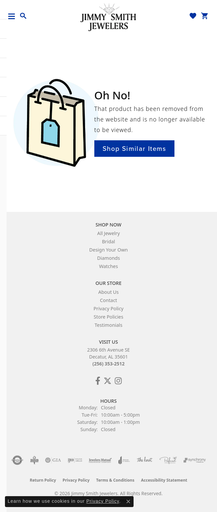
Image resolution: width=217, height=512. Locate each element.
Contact (108, 300)
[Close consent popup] (128, 501)
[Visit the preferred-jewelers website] (168, 460)
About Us (108, 292)
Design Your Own (108, 250)
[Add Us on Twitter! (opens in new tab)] (107, 381)
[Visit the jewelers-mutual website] (100, 460)
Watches (108, 266)
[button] (23, 16)
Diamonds (108, 258)
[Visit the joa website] (124, 460)
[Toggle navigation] (14, 16)
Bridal (108, 241)
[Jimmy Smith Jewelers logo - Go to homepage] (108, 17)
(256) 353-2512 (108, 363)
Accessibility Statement (164, 480)
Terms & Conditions (115, 480)
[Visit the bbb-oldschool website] (34, 460)
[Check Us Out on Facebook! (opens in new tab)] (97, 381)
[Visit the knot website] (145, 460)
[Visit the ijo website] (75, 460)
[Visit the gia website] (53, 460)
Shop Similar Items (134, 149)
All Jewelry (108, 233)
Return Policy (43, 480)
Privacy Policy (109, 308)
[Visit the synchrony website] (194, 460)
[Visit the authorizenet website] (17, 460)
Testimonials (108, 325)
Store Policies (108, 317)
